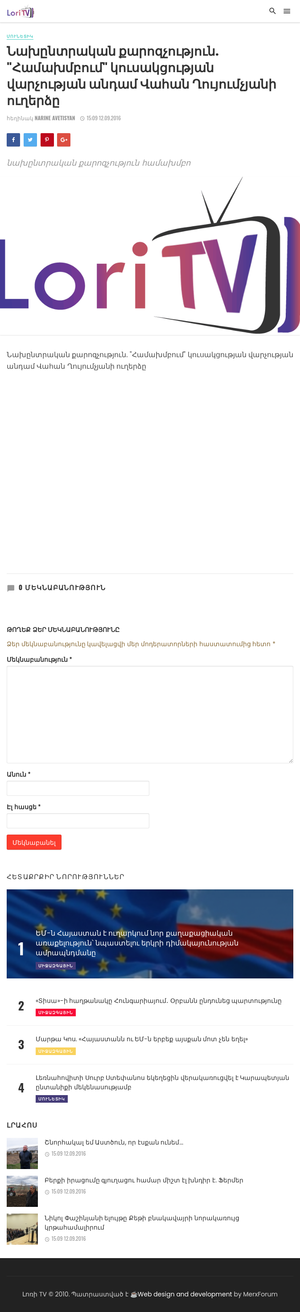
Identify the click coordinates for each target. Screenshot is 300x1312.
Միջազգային (55, 1012)
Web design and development (185, 1294)
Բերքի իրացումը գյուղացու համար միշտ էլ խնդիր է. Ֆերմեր (144, 1180)
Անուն (19, 774)
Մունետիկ (20, 36)
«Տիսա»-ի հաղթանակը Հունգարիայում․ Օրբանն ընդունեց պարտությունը (159, 1000)
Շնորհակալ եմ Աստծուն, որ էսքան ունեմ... (114, 1142)
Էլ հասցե (24, 806)
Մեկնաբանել (34, 842)
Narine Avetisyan (55, 118)
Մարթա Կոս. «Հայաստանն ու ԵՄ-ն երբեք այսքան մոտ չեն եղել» (142, 1039)
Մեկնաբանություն (39, 659)
